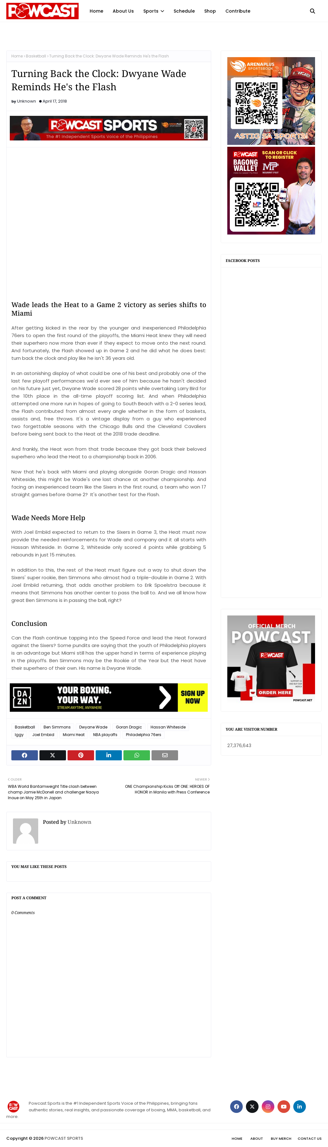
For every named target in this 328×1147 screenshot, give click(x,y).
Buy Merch (281, 1138)
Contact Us (310, 1138)
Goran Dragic (129, 727)
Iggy (19, 734)
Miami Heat (74, 734)
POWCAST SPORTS (64, 1138)
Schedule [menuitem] (184, 11)
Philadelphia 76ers (143, 734)
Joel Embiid (43, 734)
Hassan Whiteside (168, 727)
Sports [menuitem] (150, 11)
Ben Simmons (57, 727)
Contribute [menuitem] (237, 11)
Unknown (26, 101)
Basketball (36, 56)
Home (17, 56)
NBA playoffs (105, 734)
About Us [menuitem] (123, 11)
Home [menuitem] (96, 11)
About (256, 1138)
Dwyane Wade (93, 727)
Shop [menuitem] (210, 11)
